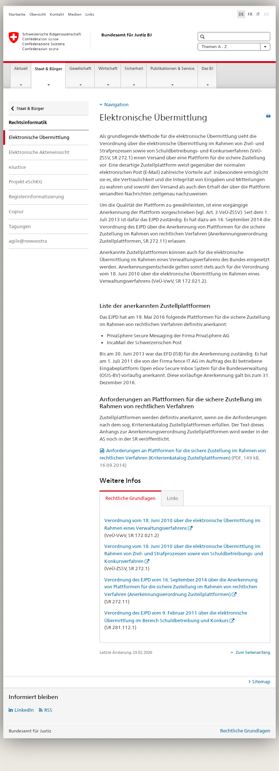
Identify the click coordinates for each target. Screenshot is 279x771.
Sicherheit (134, 68)
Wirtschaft (107, 68)
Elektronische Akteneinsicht (39, 152)
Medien (74, 14)
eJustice (17, 167)
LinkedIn (24, 710)
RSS (48, 710)
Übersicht (37, 14)
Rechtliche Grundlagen (245, 731)
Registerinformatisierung (36, 196)
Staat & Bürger (50, 71)
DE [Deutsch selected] (241, 14)
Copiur (16, 211)
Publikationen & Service (172, 68)
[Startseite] (94, 41)
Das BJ (207, 68)
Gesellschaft (80, 68)
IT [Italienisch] (258, 14)
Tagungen (20, 226)
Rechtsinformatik (28, 122)
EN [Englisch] (267, 14)
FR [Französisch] (250, 14)
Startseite (17, 14)
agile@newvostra (28, 241)
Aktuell (21, 68)
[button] (203, 36)
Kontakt (57, 14)
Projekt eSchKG (25, 181)
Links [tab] (172, 498)
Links (89, 14)
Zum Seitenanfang (252, 652)
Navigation (116, 104)
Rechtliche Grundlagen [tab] (130, 498)
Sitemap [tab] (261, 681)
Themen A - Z (234, 46)
